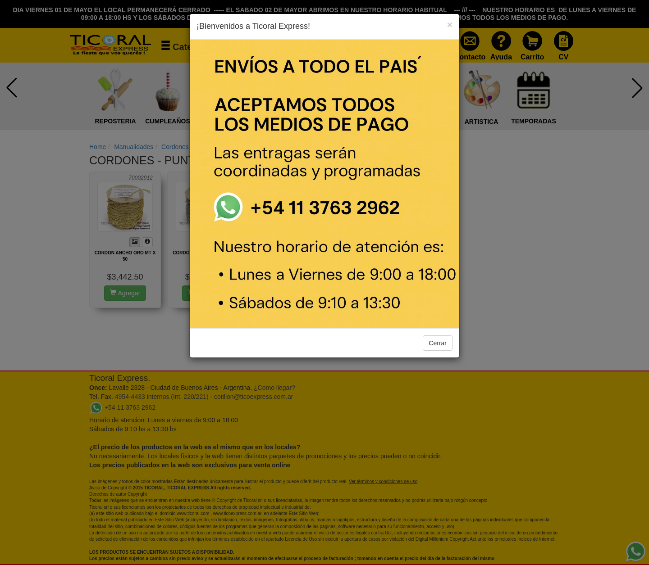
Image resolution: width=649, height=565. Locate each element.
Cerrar (438, 343)
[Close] (449, 24)
